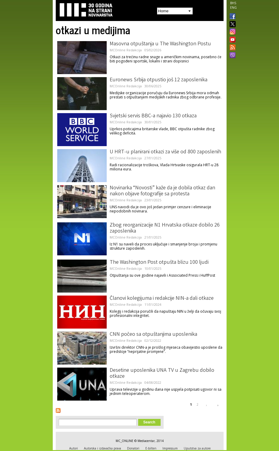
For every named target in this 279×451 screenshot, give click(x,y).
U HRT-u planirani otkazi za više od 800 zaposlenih (165, 152)
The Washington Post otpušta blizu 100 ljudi (159, 262)
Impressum (170, 448)
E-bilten (150, 448)
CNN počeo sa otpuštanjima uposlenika (153, 334)
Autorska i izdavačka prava (102, 448)
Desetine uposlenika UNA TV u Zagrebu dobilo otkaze (162, 373)
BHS (233, 3)
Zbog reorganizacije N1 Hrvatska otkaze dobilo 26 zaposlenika (165, 228)
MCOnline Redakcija (126, 50)
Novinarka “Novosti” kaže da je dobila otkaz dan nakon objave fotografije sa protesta (162, 191)
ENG (233, 7)
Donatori (133, 448)
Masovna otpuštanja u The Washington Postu (160, 44)
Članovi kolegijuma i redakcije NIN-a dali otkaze (162, 298)
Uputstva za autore (197, 448)
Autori (73, 448)
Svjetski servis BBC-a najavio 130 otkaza (153, 116)
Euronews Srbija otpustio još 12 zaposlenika (158, 80)
